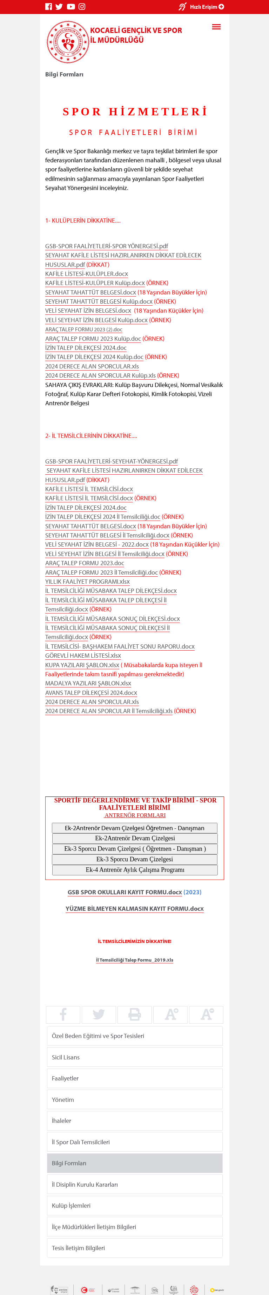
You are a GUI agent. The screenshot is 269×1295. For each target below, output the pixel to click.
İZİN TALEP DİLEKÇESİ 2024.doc (86, 348)
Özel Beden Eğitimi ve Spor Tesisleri (98, 1036)
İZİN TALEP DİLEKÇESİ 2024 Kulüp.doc (94, 357)
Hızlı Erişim (207, 6)
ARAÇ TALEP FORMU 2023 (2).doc (83, 329)
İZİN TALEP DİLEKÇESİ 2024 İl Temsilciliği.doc (102, 517)
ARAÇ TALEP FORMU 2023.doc (84, 563)
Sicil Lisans (66, 1057)
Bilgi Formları (69, 1163)
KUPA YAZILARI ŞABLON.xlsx (82, 664)
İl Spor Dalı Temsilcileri (81, 1142)
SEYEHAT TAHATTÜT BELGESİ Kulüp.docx (99, 301)
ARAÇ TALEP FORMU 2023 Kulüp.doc (93, 338)
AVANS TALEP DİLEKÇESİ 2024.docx (91, 692)
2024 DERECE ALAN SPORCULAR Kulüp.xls (100, 375)
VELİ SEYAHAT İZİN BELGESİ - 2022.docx (97, 544)
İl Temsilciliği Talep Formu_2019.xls (134, 960)
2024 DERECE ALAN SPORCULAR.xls (92, 366)
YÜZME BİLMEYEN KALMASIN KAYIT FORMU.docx (134, 908)
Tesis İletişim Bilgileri (78, 1248)
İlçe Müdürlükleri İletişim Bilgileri (94, 1227)
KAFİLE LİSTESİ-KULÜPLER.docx (86, 274)
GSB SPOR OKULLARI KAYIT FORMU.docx (124, 892)
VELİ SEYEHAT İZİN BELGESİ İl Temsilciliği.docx (104, 554)
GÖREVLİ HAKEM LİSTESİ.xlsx (83, 655)
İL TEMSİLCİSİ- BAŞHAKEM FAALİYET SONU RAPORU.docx (120, 646)
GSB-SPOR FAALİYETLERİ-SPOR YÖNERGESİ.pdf (106, 246)
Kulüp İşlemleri (71, 1205)
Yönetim (63, 1100)
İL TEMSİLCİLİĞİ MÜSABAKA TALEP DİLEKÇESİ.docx (111, 591)
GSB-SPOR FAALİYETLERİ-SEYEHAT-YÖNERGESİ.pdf (111, 461)
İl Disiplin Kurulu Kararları (85, 1184)
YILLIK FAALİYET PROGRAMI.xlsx (87, 581)
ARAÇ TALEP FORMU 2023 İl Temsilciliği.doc (101, 572)
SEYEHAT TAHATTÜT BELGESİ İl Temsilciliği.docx (107, 535)
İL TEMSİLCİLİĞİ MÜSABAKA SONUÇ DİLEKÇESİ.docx (112, 618)
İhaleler (61, 1121)
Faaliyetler (65, 1078)
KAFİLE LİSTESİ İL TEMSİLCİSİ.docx (89, 489)
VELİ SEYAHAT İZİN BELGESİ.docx (88, 310)
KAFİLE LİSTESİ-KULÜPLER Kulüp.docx (95, 283)
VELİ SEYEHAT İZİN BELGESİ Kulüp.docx (96, 320)
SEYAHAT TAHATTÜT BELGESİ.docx (90, 292)
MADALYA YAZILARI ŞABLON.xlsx (88, 683)
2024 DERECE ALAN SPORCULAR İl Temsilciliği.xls (109, 711)
